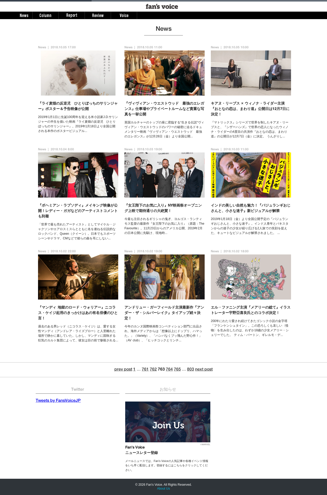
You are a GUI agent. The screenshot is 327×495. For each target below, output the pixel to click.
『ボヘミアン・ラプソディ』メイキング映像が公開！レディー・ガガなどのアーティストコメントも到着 (78, 211)
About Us (163, 488)
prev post (123, 370)
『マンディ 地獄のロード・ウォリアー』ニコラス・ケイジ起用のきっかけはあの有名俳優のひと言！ (78, 313)
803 (190, 370)
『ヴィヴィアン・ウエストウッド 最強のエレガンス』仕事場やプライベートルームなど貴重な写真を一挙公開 (164, 109)
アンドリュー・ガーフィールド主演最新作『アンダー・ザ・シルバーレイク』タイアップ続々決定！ (164, 313)
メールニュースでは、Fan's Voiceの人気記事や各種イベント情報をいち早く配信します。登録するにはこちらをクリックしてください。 (166, 465)
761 (145, 370)
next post (204, 370)
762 (153, 370)
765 (177, 370)
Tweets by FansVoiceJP (58, 401)
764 (169, 370)
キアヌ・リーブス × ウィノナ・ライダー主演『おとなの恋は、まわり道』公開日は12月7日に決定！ (250, 109)
